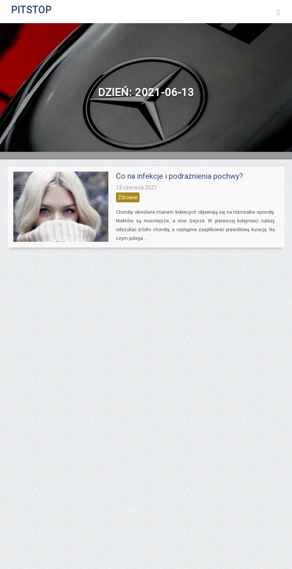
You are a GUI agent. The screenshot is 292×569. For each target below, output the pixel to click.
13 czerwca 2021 (136, 187)
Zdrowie (128, 197)
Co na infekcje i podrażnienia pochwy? (179, 176)
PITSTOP (31, 10)
